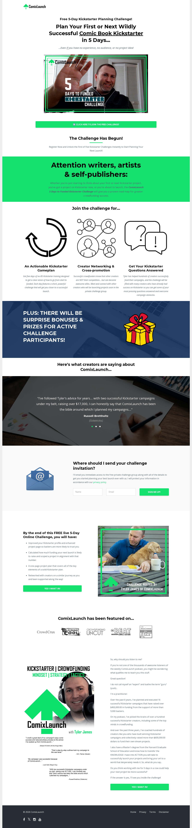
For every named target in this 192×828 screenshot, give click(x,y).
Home (133, 812)
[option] (96, 407)
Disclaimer (164, 812)
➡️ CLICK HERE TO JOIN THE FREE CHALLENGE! (96, 124)
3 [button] (100, 426)
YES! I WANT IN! (52, 588)
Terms (152, 812)
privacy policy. (100, 482)
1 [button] (92, 426)
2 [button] (96, 426)
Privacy (142, 812)
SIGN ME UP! (154, 492)
